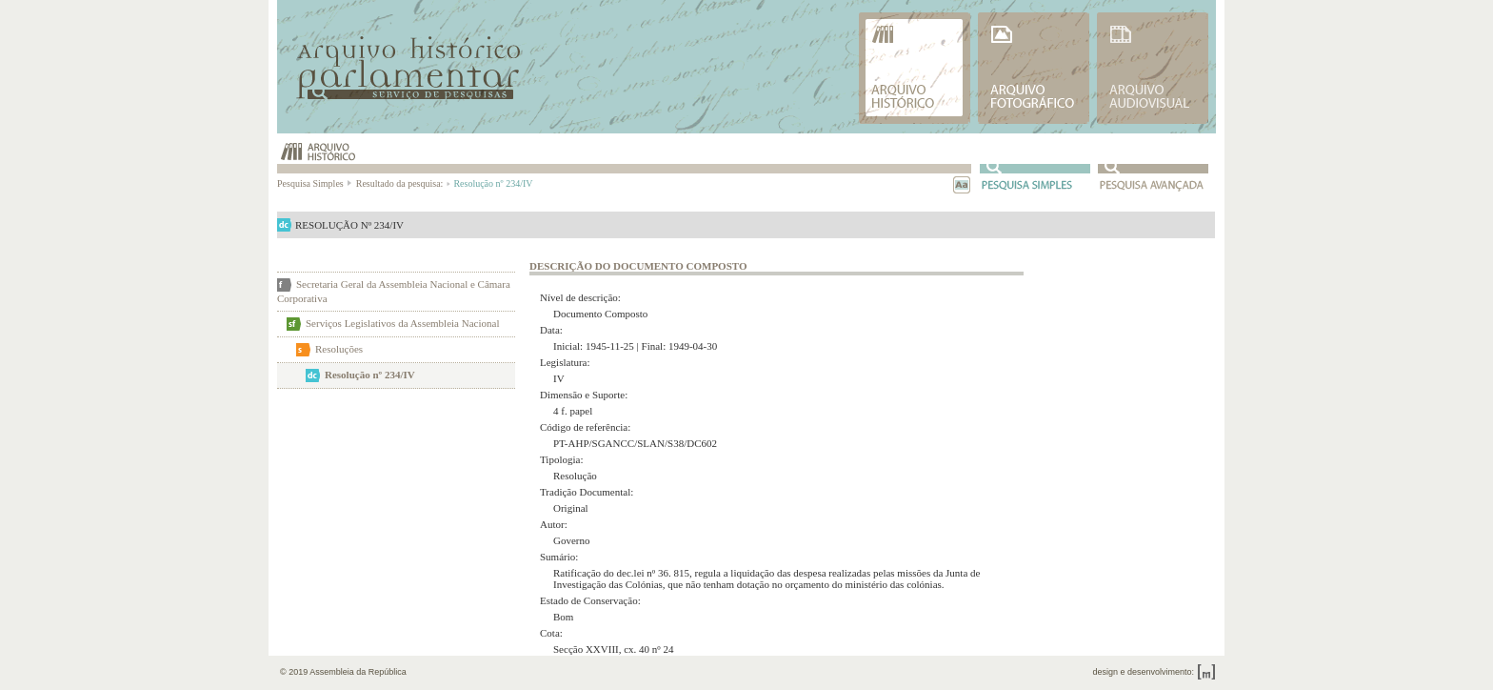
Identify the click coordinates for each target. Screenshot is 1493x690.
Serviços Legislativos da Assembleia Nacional (402, 323)
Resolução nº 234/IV (370, 374)
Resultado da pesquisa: (402, 183)
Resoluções (339, 349)
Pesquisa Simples (315, 183)
